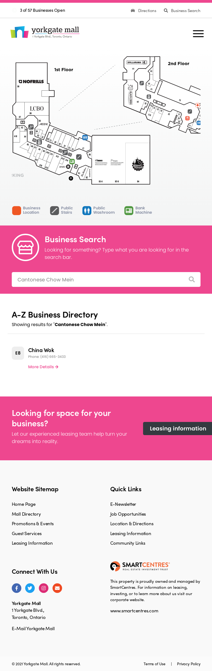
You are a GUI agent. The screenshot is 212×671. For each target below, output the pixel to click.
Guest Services (27, 533)
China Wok (41, 350)
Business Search (182, 10)
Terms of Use (155, 663)
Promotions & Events (33, 523)
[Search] (192, 279)
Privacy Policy (188, 663)
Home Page (24, 504)
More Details (43, 367)
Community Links (127, 542)
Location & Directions (131, 523)
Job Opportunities (128, 513)
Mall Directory (26, 513)
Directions (144, 10)
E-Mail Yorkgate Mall (33, 628)
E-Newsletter (123, 504)
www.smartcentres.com (134, 610)
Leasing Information (32, 542)
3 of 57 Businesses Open (42, 10)
